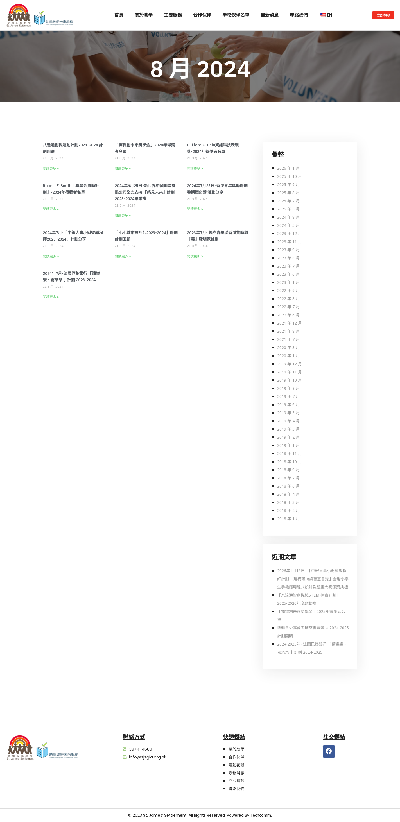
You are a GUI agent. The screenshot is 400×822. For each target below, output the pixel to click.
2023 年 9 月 (288, 249)
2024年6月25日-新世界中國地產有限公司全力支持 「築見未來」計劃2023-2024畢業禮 (145, 192)
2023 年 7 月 (288, 266)
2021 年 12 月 (289, 323)
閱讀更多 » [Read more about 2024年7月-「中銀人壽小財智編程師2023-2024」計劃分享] (51, 256)
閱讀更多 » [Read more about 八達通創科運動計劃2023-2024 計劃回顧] (51, 168)
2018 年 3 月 (288, 502)
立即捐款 (236, 780)
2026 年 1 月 (288, 168)
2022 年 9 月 (288, 290)
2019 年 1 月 (288, 445)
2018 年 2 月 (288, 510)
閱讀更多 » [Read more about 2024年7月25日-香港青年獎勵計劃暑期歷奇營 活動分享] (195, 209)
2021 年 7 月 (288, 339)
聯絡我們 (299, 15)
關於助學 (144, 15)
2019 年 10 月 (289, 380)
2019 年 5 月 (288, 412)
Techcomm (260, 815)
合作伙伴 (202, 15)
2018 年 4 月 (288, 494)
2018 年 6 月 (288, 486)
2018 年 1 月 (288, 518)
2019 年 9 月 (288, 388)
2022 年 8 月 (288, 298)
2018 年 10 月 (289, 461)
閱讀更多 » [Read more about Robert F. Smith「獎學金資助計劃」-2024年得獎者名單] (51, 209)
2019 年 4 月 (288, 421)
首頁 (118, 15)
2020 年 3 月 (288, 347)
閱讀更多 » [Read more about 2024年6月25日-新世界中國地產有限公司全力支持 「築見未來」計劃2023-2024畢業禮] (123, 215)
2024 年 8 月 (288, 217)
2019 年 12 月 (289, 363)
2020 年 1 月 (288, 355)
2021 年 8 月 (288, 331)
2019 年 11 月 (289, 372)
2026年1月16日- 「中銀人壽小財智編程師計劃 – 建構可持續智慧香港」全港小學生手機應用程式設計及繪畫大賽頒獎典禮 (313, 579)
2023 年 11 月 (289, 241)
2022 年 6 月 (288, 315)
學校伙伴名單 (235, 15)
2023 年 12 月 (289, 233)
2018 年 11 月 (289, 453)
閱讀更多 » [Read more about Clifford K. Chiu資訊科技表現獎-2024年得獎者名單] (195, 168)
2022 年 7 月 (288, 306)
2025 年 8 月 (288, 192)
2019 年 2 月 (288, 437)
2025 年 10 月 (289, 176)
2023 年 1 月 (288, 282)
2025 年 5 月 (288, 209)
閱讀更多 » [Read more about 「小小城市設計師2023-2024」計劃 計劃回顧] (123, 256)
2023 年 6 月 (288, 274)
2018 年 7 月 (288, 478)
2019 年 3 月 (288, 429)
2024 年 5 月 (288, 225)
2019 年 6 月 (288, 404)
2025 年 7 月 (288, 200)
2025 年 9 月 (288, 184)
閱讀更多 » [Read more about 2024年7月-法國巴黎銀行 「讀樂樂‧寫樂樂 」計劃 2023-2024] (51, 297)
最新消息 (270, 15)
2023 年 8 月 (288, 258)
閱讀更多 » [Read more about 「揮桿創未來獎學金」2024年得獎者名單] (123, 168)
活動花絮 (236, 764)
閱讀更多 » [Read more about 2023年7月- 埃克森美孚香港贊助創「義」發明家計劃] (195, 256)
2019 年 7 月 (288, 396)
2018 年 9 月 (288, 469)
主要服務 (173, 15)
